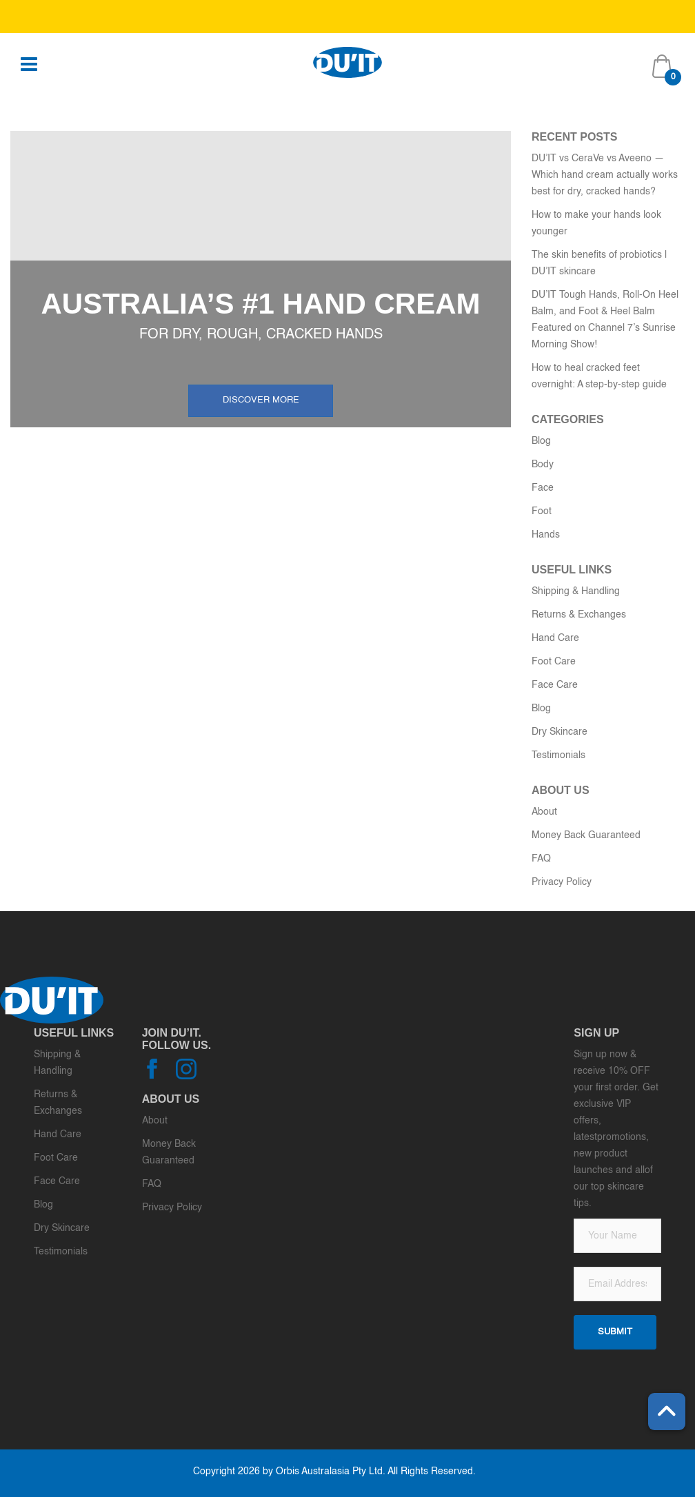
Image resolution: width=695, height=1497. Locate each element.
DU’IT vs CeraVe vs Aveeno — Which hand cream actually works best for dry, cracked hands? (605, 175)
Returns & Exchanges (579, 615)
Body (543, 464)
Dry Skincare (559, 732)
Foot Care (554, 661)
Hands (546, 535)
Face (543, 488)
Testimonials (558, 755)
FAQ (541, 859)
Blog (541, 441)
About (544, 812)
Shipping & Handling (576, 591)
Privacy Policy (562, 882)
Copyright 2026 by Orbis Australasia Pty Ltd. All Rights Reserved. (334, 1471)
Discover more (261, 400)
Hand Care (555, 638)
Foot (542, 511)
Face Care (555, 685)
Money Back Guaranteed (586, 835)
